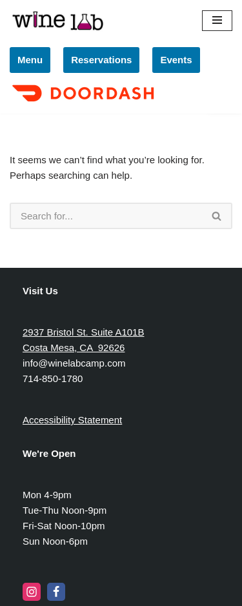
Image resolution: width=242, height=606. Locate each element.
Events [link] (176, 59)
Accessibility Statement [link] (72, 419)
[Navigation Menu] (217, 20)
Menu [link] (30, 59)
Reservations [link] (101, 59)
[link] (85, 102)
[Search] (106, 216)
